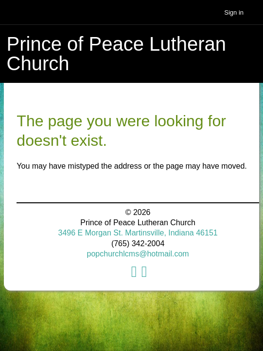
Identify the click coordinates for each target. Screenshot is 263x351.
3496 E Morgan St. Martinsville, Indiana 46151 (138, 233)
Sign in (234, 12)
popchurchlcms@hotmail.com (138, 254)
